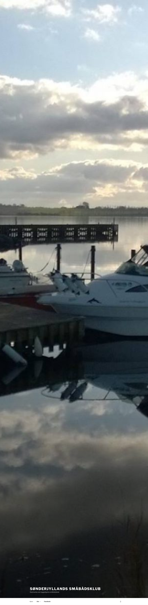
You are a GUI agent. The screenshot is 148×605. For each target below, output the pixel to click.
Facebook (47, 601)
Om (39, 601)
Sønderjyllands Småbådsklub (65, 589)
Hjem (31, 601)
